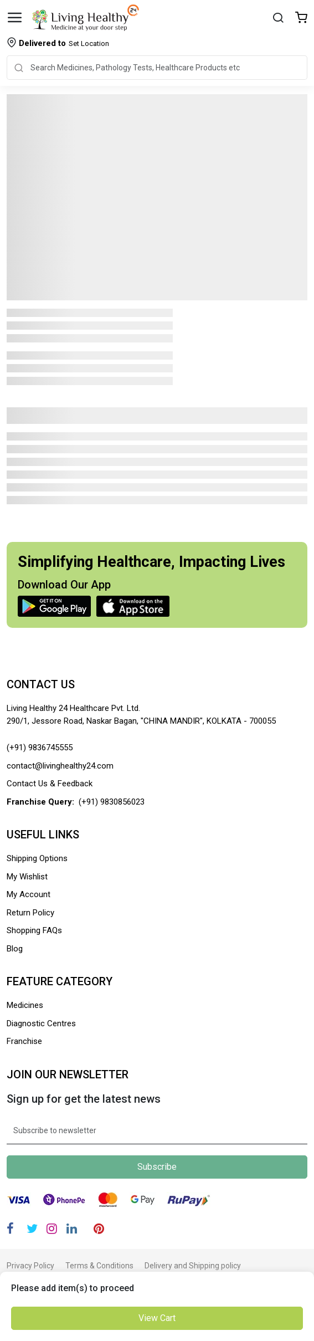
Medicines (25, 1005)
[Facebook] (10, 1229)
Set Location (64, 43)
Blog (15, 949)
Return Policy (30, 913)
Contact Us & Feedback (49, 784)
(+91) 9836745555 (40, 748)
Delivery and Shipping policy (193, 1265)
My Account (28, 894)
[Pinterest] (98, 1228)
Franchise (24, 1041)
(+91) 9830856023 (112, 802)
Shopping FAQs (34, 930)
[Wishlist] (301, 18)
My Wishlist (27, 877)
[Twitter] (32, 1229)
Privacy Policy (30, 1265)
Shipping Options (37, 858)
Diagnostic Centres (41, 1023)
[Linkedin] (71, 1229)
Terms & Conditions (99, 1265)
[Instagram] (52, 1229)
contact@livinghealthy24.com (60, 766)
